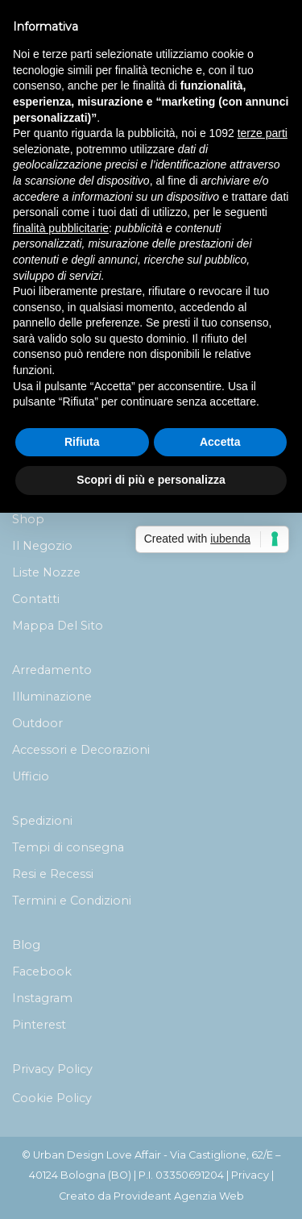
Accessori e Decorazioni (81, 750)
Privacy (250, 1175)
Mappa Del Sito (57, 625)
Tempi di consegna (68, 847)
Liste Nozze (46, 572)
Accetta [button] (220, 441)
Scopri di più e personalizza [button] (151, 479)
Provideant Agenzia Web (179, 1196)
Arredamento (52, 670)
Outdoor (37, 723)
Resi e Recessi (52, 874)
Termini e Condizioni (71, 900)
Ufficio (30, 776)
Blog (26, 945)
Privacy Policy (52, 1069)
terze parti (263, 133)
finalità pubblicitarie (61, 228)
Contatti (36, 599)
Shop (28, 519)
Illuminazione (52, 696)
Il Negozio (42, 546)
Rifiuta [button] (82, 441)
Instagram (42, 998)
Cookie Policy (52, 1098)
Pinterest (39, 1024)
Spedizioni (42, 820)
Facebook (42, 971)
